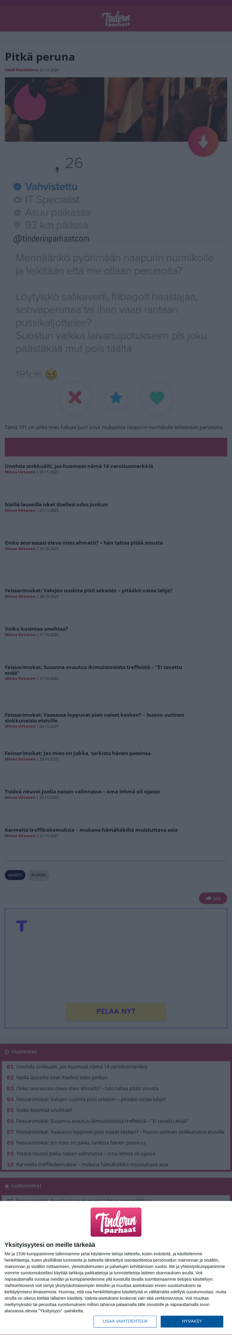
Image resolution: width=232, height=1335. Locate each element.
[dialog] (116, 1268)
